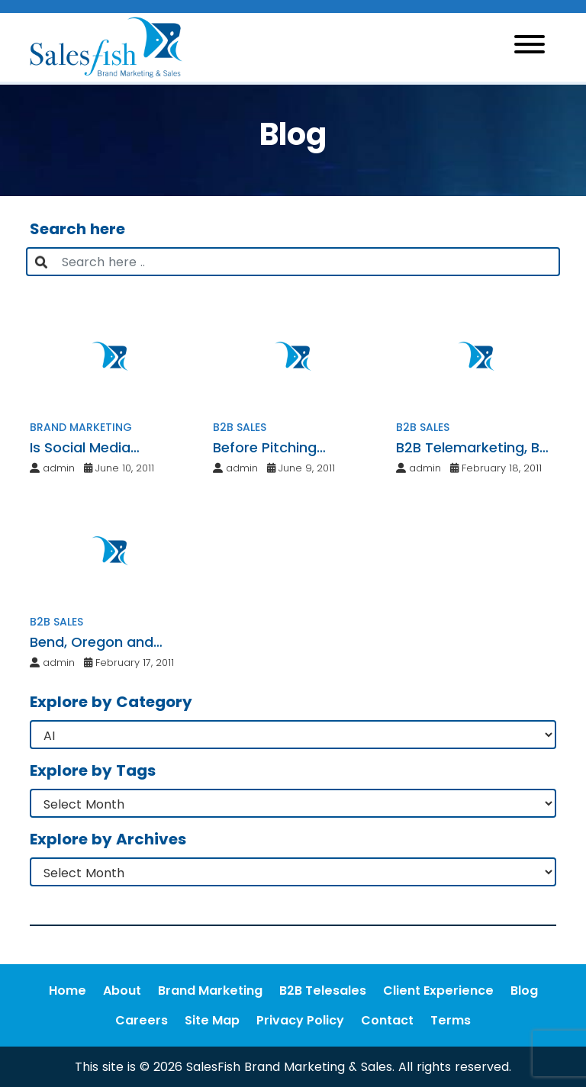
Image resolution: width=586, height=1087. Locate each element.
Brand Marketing (210, 990)
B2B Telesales (322, 990)
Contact (387, 1020)
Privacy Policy (300, 1020)
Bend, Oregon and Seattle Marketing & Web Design (98, 642)
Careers (141, 1020)
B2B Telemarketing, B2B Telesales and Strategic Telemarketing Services (476, 448)
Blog (524, 990)
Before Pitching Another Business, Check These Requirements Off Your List (291, 448)
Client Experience (438, 990)
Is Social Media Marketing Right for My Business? (107, 448)
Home (67, 990)
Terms (450, 1020)
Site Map (212, 1020)
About (122, 990)
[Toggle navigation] (529, 47)
